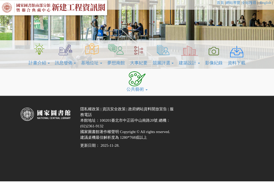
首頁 (220, 3)
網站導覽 (233, 3)
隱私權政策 (90, 109)
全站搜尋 (249, 3)
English (266, 3)
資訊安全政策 (114, 109)
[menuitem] (221, 2)
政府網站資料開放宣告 (148, 109)
